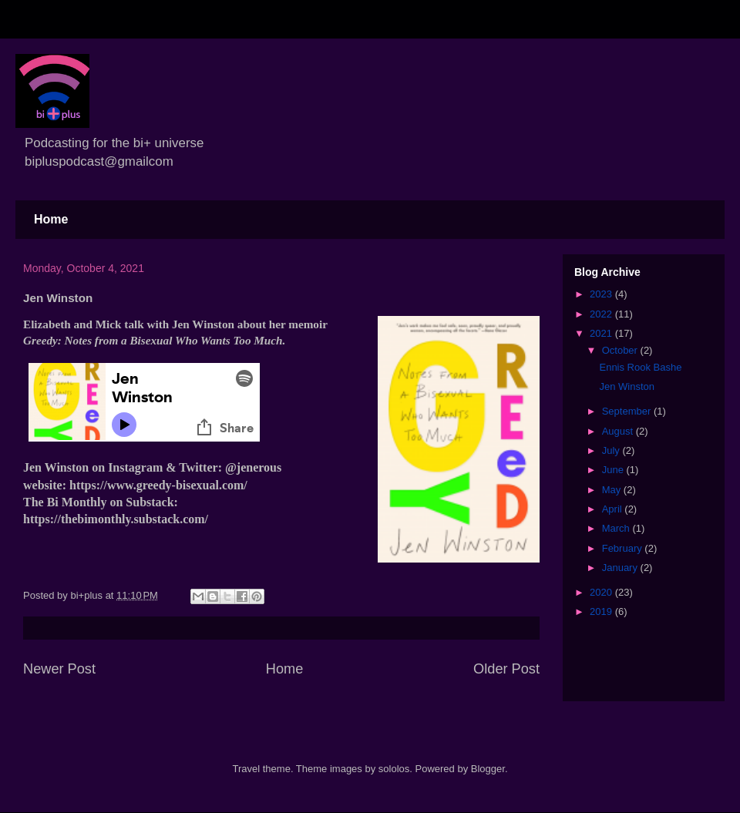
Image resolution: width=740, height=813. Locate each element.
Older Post (506, 669)
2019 (602, 611)
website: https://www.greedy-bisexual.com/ (135, 485)
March (617, 528)
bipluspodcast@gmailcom (99, 161)
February (623, 548)
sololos (393, 768)
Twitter (198, 467)
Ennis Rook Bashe (640, 367)
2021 (602, 333)
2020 (602, 592)
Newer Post (59, 669)
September (628, 411)
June (614, 469)
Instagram (135, 467)
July (612, 450)
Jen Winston (626, 386)
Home (51, 219)
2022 (602, 314)
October (621, 350)
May (613, 490)
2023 (602, 294)
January (621, 567)
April (613, 509)
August (619, 431)
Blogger (488, 768)
